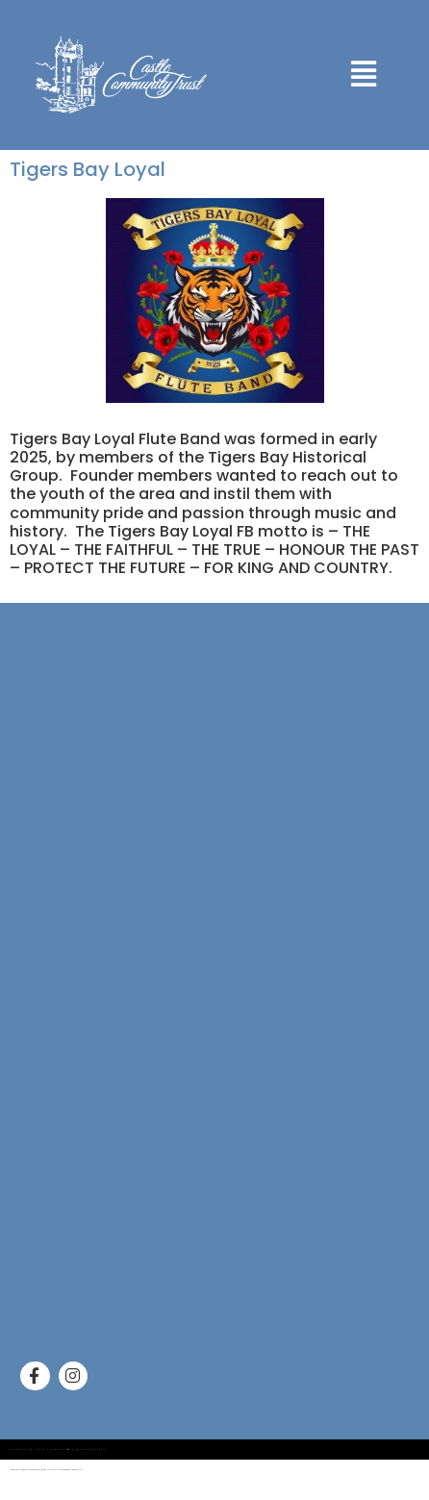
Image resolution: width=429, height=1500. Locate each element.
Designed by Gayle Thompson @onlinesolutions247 (58, 1449)
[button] (364, 75)
